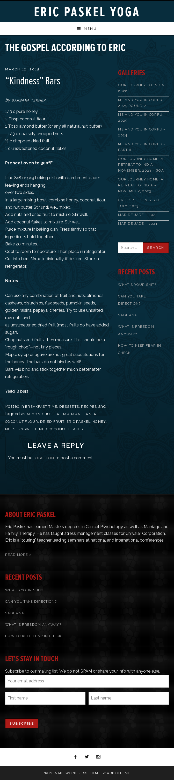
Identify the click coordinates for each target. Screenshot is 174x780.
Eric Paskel (78, 422)
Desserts (69, 407)
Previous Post (150, 45)
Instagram (99, 757)
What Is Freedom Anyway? (33, 624)
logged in (43, 458)
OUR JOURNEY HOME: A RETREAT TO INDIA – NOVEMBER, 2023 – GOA (141, 164)
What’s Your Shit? (137, 285)
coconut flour (21, 422)
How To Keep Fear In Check (33, 636)
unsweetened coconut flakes (50, 429)
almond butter (43, 414)
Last (93, 709)
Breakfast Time (41, 407)
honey (99, 422)
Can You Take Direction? (31, 601)
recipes (89, 407)
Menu (90, 29)
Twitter (87, 757)
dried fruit (52, 422)
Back (157, 45)
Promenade (53, 773)
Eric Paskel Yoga (87, 12)
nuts (10, 429)
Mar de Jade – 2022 (137, 215)
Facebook (75, 757)
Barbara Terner (79, 414)
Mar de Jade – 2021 (137, 223)
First (9, 709)
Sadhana (127, 315)
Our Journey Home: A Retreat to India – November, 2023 (140, 185)
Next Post (164, 45)
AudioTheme (118, 773)
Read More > (18, 555)
